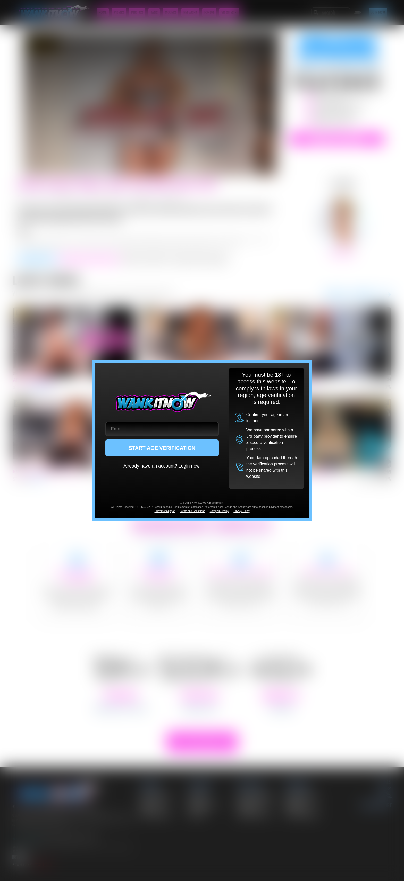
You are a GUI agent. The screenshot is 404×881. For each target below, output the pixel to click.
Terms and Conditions (192, 511)
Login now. (189, 466)
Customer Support (164, 511)
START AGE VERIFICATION (162, 448)
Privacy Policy (241, 511)
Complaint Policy (219, 511)
